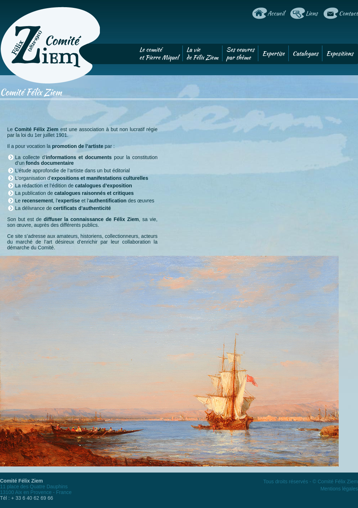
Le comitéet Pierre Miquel (159, 53)
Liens (311, 13)
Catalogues (305, 53)
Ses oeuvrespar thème (240, 53)
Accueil (276, 13)
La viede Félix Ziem (202, 53)
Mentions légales (339, 489)
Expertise (273, 53)
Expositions (339, 53)
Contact (348, 13)
